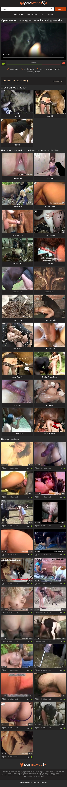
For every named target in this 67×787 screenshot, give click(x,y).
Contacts (44, 783)
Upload (60, 9)
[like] (3, 63)
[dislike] (63, 63)
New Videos (32, 14)
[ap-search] (27, 9)
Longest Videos (46, 14)
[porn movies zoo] (33, 3)
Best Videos (19, 14)
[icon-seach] (52, 9)
